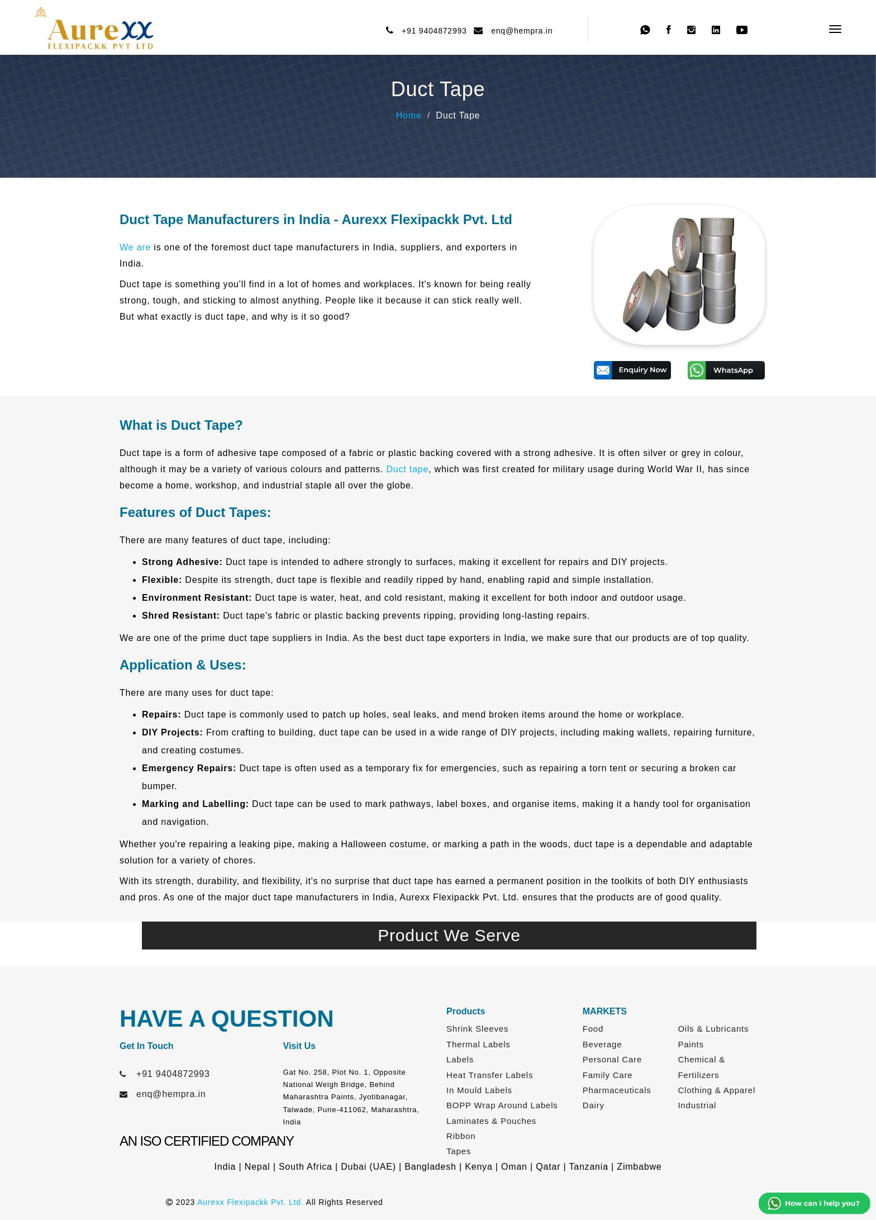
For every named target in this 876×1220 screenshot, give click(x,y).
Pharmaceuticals (617, 1090)
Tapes (458, 1151)
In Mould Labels (479, 1090)
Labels (460, 1059)
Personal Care (612, 1059)
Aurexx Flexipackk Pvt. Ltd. (250, 1202)
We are (135, 247)
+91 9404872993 (432, 30)
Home (409, 115)
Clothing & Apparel (716, 1090)
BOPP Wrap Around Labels (502, 1105)
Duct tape (407, 469)
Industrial (697, 1105)
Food (593, 1028)
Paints (691, 1044)
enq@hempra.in (519, 30)
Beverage (602, 1044)
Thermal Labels (478, 1044)
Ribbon (460, 1136)
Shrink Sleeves (477, 1028)
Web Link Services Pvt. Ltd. (654, 1202)
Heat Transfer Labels (489, 1075)
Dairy (593, 1105)
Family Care (608, 1075)
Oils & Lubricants (713, 1028)
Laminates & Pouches (491, 1121)
